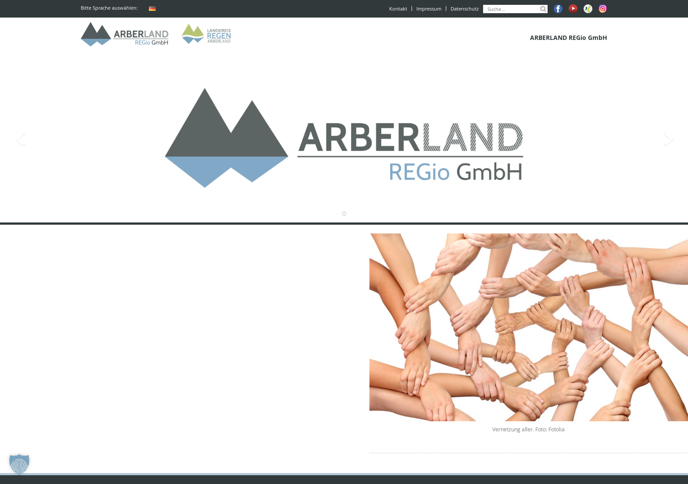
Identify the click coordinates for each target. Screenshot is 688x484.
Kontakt (398, 8)
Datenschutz (465, 8)
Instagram (602, 8)
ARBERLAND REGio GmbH (124, 34)
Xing (588, 8)
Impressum (428, 8)
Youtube (573, 8)
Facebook (558, 8)
